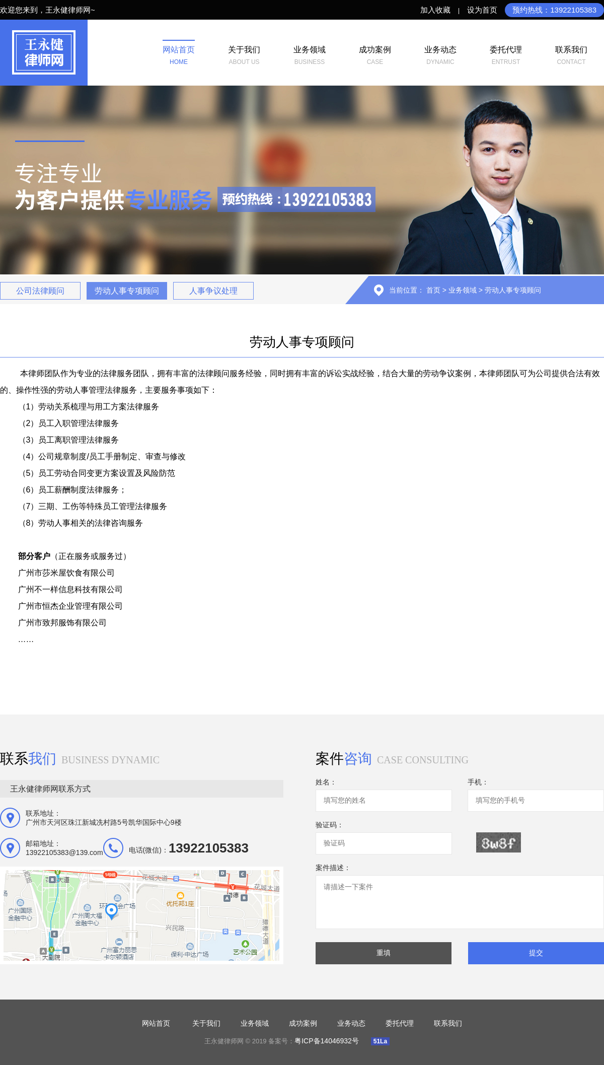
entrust (506, 54)
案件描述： (333, 868)
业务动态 (351, 1023)
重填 (383, 953)
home (179, 54)
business (309, 54)
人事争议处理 (213, 291)
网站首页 (156, 1023)
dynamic (440, 54)
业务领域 (462, 290)
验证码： (330, 825)
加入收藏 (435, 10)
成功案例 (303, 1023)
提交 (536, 953)
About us (244, 54)
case (375, 54)
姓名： (326, 782)
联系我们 (448, 1023)
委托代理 (400, 1023)
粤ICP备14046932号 (327, 1041)
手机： (478, 782)
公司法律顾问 (40, 291)
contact (571, 54)
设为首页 (482, 10)
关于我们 (206, 1023)
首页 (433, 290)
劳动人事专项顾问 (127, 291)
